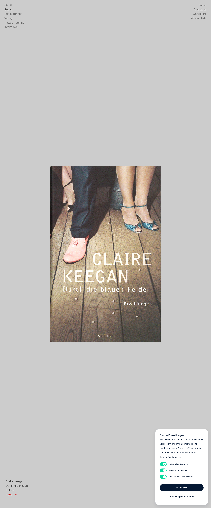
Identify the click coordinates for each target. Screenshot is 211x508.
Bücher (8, 9)
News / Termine (14, 22)
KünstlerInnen (13, 13)
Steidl (8, 5)
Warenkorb (200, 13)
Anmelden (200, 9)
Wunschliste (199, 18)
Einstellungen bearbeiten (182, 496)
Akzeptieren (181, 487)
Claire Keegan (13, 488)
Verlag (8, 18)
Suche (202, 5)
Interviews (11, 27)
